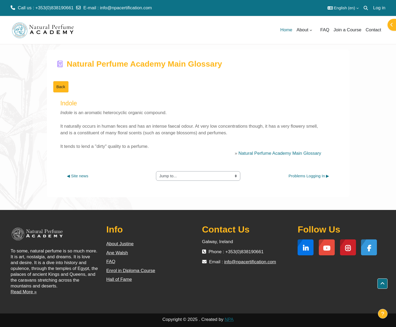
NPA (229, 319)
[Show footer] (383, 314)
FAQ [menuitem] (324, 29)
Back (60, 86)
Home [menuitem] (286, 29)
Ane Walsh (117, 252)
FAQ (110, 261)
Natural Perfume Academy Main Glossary (279, 153)
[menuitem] (316, 30)
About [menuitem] (302, 29)
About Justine (120, 243)
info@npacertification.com (126, 7)
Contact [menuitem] (373, 29)
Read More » (24, 291)
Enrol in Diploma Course (130, 270)
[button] (343, 8)
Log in (379, 7)
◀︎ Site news (77, 176)
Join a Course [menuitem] (348, 29)
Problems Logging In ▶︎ (309, 176)
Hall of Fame (119, 279)
